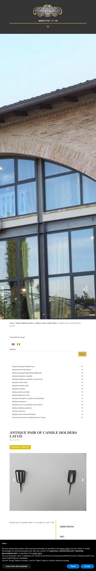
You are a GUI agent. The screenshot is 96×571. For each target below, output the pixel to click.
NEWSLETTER (44, 21)
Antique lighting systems (25, 323)
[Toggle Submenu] (82, 366)
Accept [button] (87, 566)
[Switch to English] (13, 344)
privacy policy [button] (65, 549)
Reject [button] (73, 566)
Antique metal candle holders (46, 323)
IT (53, 21)
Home (12, 323)
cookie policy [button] (37, 553)
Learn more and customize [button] (16, 566)
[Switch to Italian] (18, 344)
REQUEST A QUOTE (20, 447)
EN (56, 21)
